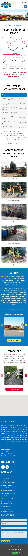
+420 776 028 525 (7, 509)
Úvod (5, 25)
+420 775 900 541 (23, 2)
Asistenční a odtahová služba (14, 314)
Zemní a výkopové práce (18, 25)
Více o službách (14, 340)
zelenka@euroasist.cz (8, 503)
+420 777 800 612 (7, 501)
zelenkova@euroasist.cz (8, 511)
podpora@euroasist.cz (8, 490)
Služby (9, 25)
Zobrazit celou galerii (14, 389)
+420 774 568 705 (7, 495)
